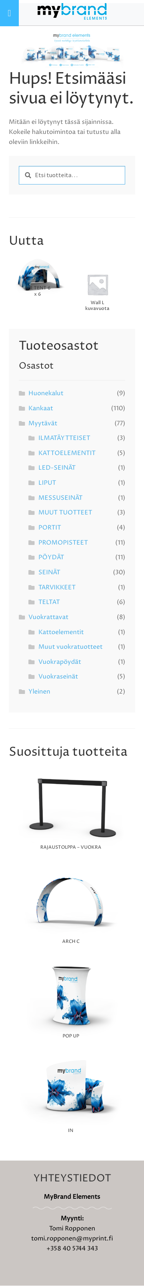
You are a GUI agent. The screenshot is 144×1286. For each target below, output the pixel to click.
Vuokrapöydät (59, 662)
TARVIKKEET (57, 588)
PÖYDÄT (51, 558)
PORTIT (49, 528)
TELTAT (49, 603)
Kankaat (40, 409)
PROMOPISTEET (63, 543)
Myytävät (42, 424)
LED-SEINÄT (57, 468)
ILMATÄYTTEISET (64, 439)
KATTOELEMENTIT (67, 454)
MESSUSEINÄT (60, 498)
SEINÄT (49, 573)
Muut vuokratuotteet (70, 647)
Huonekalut (45, 394)
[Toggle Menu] (9, 13)
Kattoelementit (61, 632)
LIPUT (47, 483)
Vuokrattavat (48, 618)
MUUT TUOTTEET (65, 513)
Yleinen (39, 692)
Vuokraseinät (58, 677)
